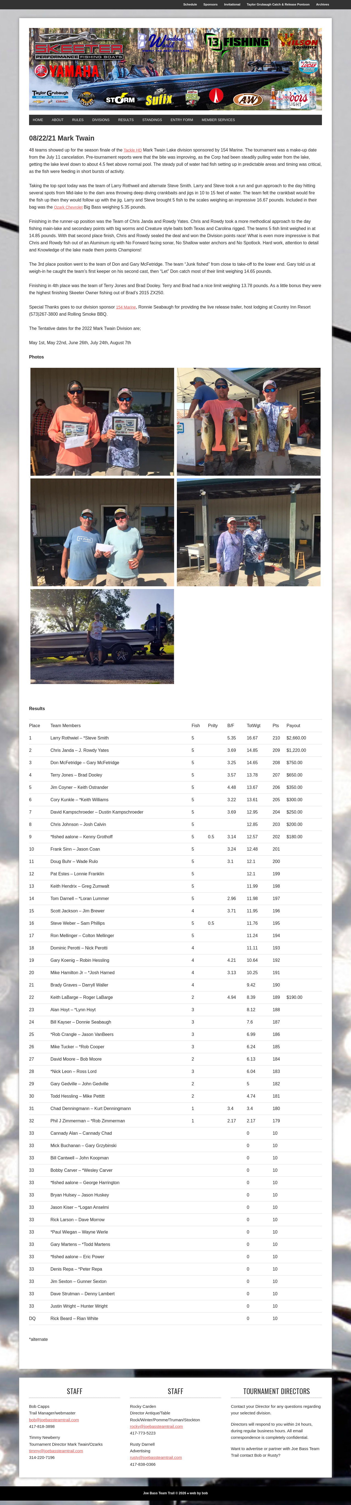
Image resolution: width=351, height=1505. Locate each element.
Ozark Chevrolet (70, 211)
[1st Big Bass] (249, 426)
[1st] (102, 426)
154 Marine (127, 311)
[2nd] (102, 537)
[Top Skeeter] (102, 640)
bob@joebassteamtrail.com (54, 1424)
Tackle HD (134, 154)
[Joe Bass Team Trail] (175, 72)
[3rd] (249, 537)
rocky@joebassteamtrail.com (156, 1430)
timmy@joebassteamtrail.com (56, 1455)
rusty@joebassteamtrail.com (156, 1462)
